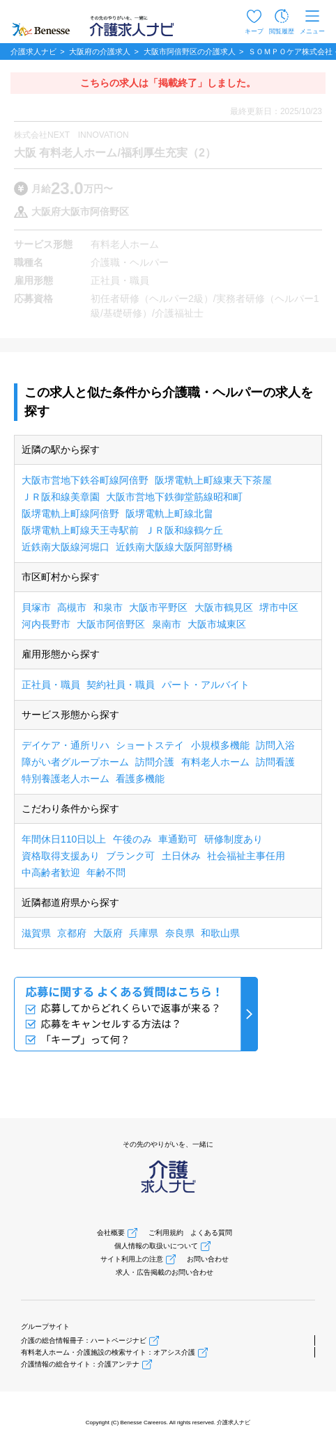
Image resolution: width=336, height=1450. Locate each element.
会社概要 (111, 1232)
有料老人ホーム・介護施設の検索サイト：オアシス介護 (108, 1352)
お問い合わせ (208, 1259)
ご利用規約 (165, 1232)
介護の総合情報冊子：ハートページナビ (83, 1340)
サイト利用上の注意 (131, 1259)
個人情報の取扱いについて (156, 1246)
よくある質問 (211, 1232)
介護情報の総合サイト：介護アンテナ (80, 1364)
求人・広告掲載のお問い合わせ (164, 1272)
